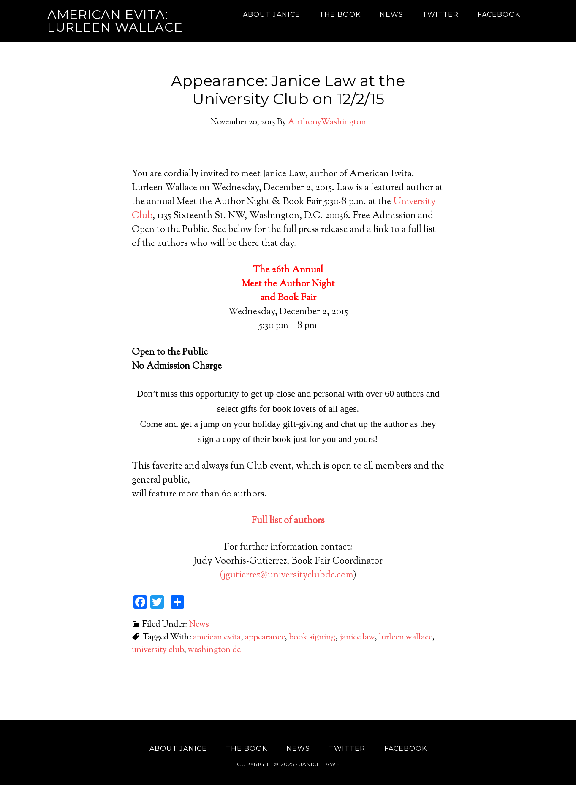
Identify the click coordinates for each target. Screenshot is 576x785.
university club (158, 650)
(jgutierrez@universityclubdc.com (286, 575)
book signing (312, 637)
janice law (357, 637)
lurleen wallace (405, 637)
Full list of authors (288, 521)
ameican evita (217, 637)
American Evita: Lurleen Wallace (115, 21)
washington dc (214, 650)
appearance (265, 637)
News (199, 625)
